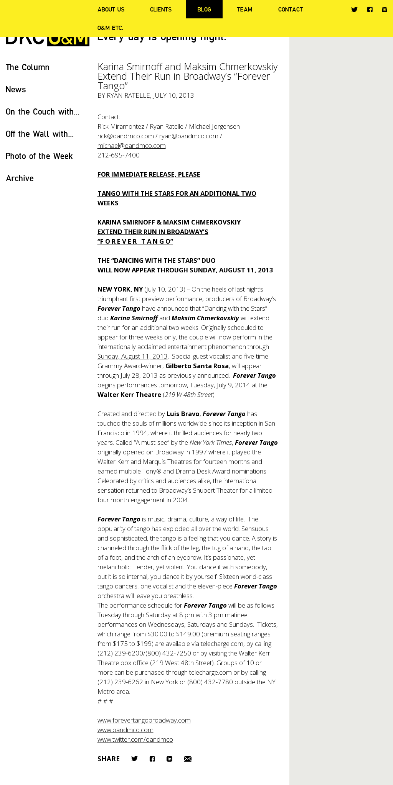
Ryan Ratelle (128, 95)
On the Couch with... (43, 111)
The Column (28, 67)
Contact (290, 9)
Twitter (354, 9)
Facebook (370, 9)
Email (188, 759)
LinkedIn (169, 759)
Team (244, 9)
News (16, 89)
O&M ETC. (110, 27)
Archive (20, 178)
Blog (204, 9)
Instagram (384, 9)
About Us (110, 9)
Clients (161, 9)
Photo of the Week (39, 156)
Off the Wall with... (40, 133)
